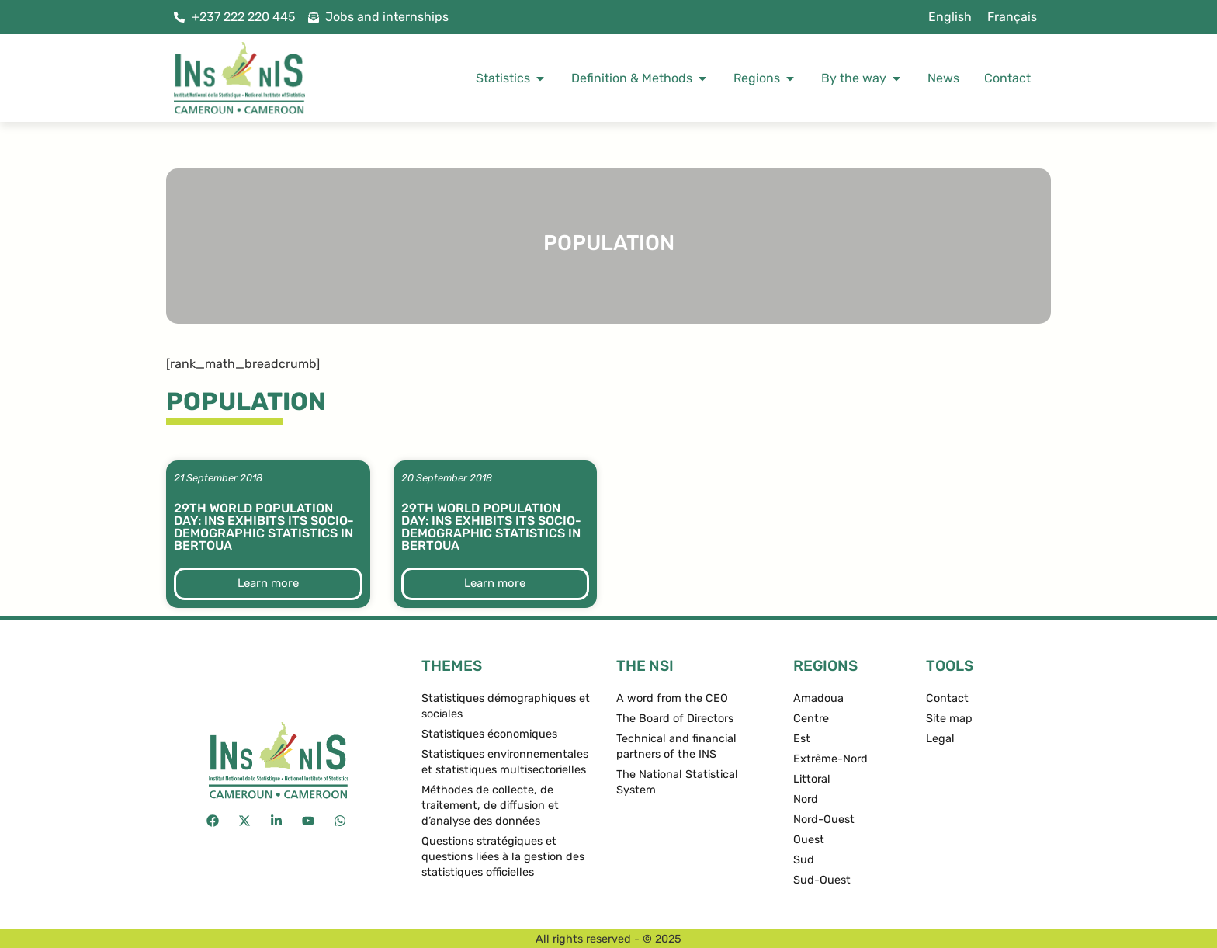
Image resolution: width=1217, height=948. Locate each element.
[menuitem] (950, 17)
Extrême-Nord (830, 759)
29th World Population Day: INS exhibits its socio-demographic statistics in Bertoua (264, 527)
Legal (940, 738)
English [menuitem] (950, 16)
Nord (805, 799)
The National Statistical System (677, 782)
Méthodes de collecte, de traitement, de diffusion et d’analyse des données (490, 805)
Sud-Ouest (822, 880)
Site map (949, 718)
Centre (811, 718)
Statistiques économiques (489, 734)
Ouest (808, 839)
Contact (947, 698)
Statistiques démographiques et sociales (505, 706)
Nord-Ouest (824, 819)
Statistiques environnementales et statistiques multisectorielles (504, 762)
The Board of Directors (674, 718)
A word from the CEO (672, 698)
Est (801, 738)
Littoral (811, 779)
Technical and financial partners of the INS (676, 746)
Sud (803, 859)
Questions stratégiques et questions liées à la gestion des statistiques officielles (502, 857)
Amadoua (818, 698)
